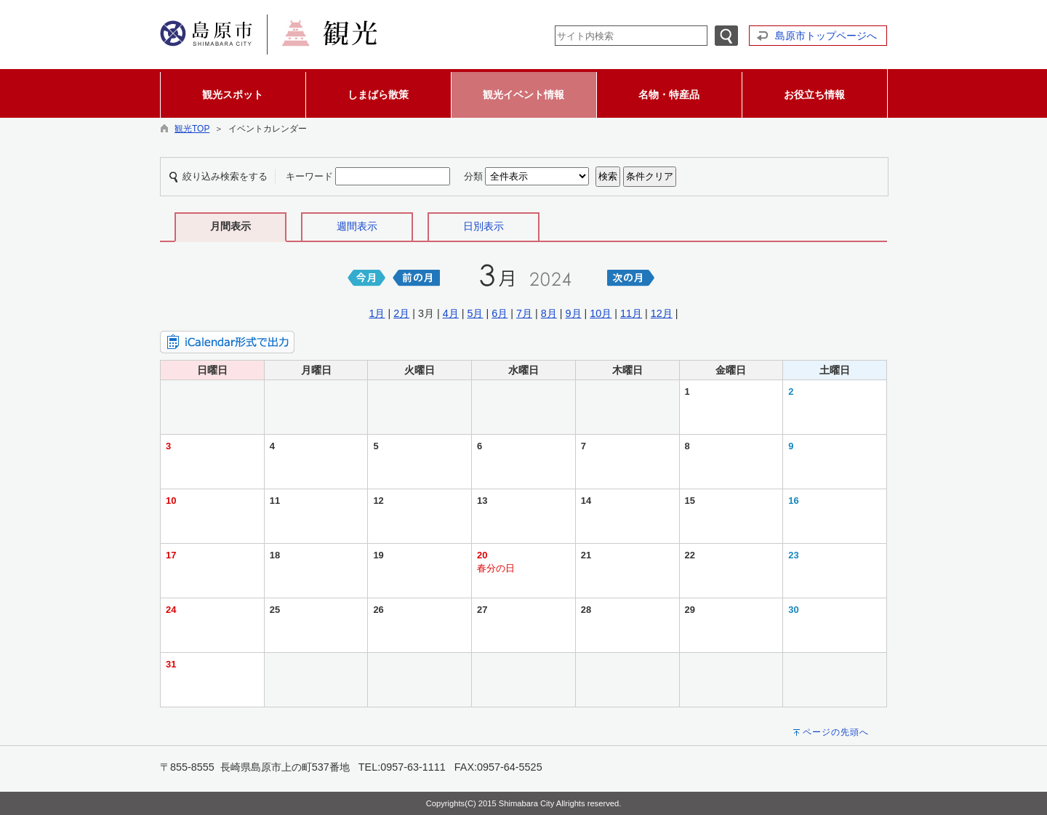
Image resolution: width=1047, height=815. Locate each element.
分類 (473, 176)
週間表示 (357, 226)
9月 (574, 313)
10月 (600, 313)
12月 (662, 313)
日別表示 (483, 226)
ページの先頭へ (836, 732)
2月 (401, 313)
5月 (475, 313)
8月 (549, 313)
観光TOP (191, 129)
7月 (524, 313)
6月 (500, 313)
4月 (451, 313)
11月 (631, 313)
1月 (377, 313)
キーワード (309, 176)
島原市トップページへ (826, 35)
